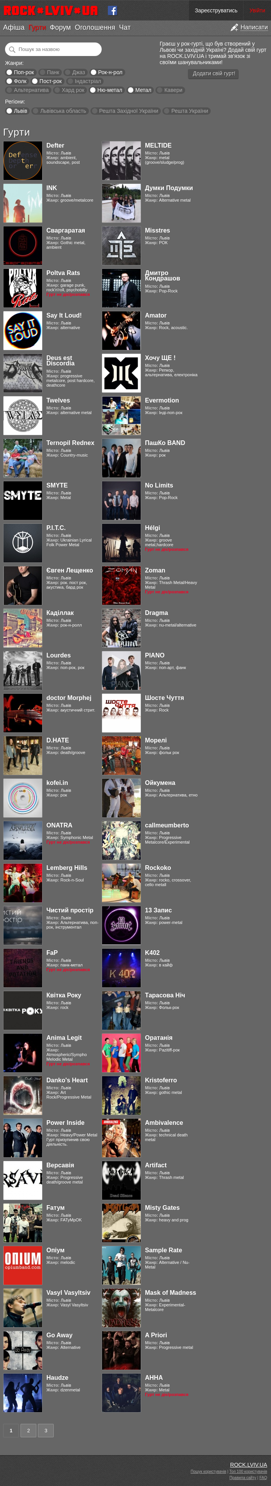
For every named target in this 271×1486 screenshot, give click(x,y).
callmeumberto (167, 825)
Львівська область (63, 111)
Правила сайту (243, 1478)
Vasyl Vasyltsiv (68, 1292)
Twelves (58, 400)
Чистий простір (70, 910)
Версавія (60, 1165)
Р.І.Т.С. (56, 528)
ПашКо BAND (165, 443)
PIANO (155, 655)
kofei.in (57, 783)
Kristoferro (161, 1080)
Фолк (20, 81)
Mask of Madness (170, 1292)
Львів (20, 111)
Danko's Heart (67, 1080)
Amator (156, 315)
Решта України (189, 111)
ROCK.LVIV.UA (248, 1465)
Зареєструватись (216, 10)
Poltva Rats (63, 273)
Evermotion (162, 400)
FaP (52, 952)
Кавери (173, 90)
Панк (53, 72)
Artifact (156, 1165)
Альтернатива (31, 90)
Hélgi (152, 528)
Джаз (78, 72)
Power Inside (65, 1122)
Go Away (59, 1335)
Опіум (55, 1250)
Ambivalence (164, 1122)
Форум (60, 27)
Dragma (156, 613)
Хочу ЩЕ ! (160, 358)
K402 (152, 952)
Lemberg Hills (66, 867)
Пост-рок (50, 81)
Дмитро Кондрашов (162, 276)
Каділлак (60, 613)
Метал (143, 90)
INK (51, 188)
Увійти (257, 10)
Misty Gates (162, 1207)
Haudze (57, 1377)
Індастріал (88, 81)
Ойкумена (160, 783)
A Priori (156, 1335)
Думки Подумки (169, 188)
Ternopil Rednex (70, 443)
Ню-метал (109, 90)
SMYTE (57, 485)
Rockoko (158, 867)
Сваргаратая (65, 230)
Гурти (37, 27)
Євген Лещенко (69, 570)
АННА (154, 1377)
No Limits (159, 485)
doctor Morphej (68, 698)
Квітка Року (63, 995)
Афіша (13, 27)
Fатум (55, 1207)
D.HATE (57, 740)
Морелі (156, 740)
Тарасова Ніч (165, 995)
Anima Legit (64, 1037)
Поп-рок (24, 72)
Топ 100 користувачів (248, 1471)
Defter (55, 145)
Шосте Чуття (164, 698)
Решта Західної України (128, 111)
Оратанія (158, 1037)
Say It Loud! (64, 315)
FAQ (263, 1478)
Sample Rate (163, 1250)
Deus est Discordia (60, 361)
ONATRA (59, 825)
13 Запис (158, 910)
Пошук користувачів (208, 1471)
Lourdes (58, 655)
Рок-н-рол (110, 72)
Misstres (157, 230)
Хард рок (73, 90)
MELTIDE (158, 145)
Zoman (155, 570)
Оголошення (95, 27)
